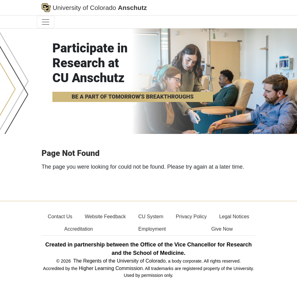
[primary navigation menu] (45, 22)
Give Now (222, 229)
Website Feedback (105, 216)
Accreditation (78, 229)
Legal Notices (234, 216)
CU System (150, 216)
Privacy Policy (191, 216)
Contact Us (60, 216)
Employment (152, 229)
